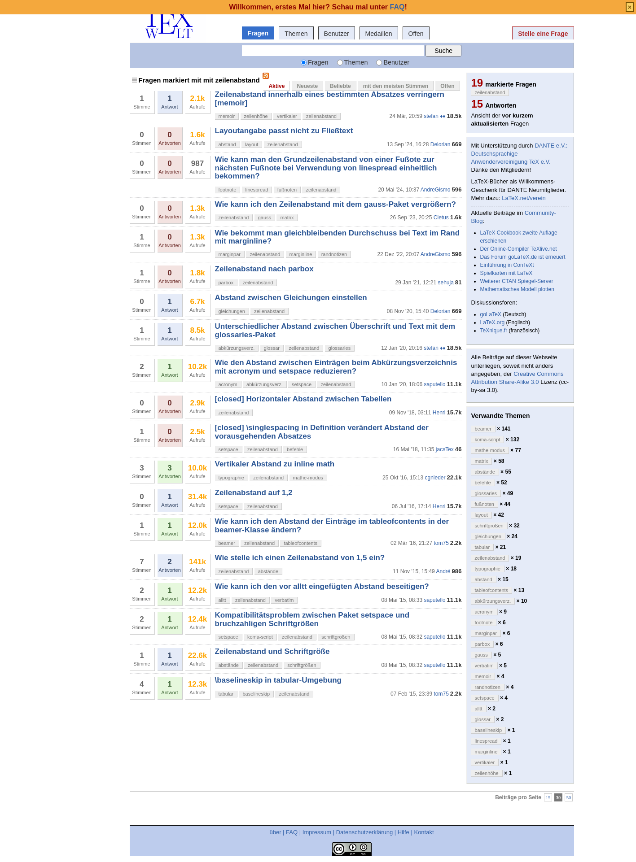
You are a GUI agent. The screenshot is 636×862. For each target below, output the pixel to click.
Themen (296, 33)
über (275, 832)
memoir (227, 116)
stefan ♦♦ (434, 116)
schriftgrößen (335, 637)
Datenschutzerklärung (364, 832)
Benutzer (336, 33)
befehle (295, 449)
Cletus (441, 217)
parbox (226, 282)
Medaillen (378, 33)
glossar (272, 348)
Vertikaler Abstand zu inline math (275, 464)
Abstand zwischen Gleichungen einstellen (291, 297)
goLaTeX (490, 314)
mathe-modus (308, 477)
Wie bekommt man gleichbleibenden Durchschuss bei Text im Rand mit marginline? (337, 237)
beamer (227, 543)
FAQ (292, 832)
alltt (222, 600)
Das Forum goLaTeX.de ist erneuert (523, 257)
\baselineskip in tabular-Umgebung (278, 680)
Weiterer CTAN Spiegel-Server (516, 281)
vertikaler (287, 116)
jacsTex (445, 449)
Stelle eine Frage (543, 33)
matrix (287, 217)
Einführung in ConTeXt (507, 265)
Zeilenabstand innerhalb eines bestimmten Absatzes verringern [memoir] (329, 98)
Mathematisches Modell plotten (517, 289)
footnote (228, 189)
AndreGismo (436, 190)
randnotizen (334, 254)
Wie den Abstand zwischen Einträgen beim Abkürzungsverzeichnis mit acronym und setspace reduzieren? (336, 366)
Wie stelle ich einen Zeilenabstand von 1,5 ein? (300, 557)
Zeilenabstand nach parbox (264, 269)
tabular (226, 694)
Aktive (276, 86)
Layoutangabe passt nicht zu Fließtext (284, 130)
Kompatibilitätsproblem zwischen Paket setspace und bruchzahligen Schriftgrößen (312, 619)
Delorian (440, 144)
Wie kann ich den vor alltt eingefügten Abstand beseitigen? (322, 586)
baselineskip (256, 694)
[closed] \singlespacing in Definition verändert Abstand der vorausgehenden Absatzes (322, 431)
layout (251, 144)
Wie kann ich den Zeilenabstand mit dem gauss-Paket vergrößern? (335, 204)
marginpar (230, 254)
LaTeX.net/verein (524, 198)
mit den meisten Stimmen (395, 86)
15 (548, 797)
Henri (439, 412)
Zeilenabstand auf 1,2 (254, 492)
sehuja (445, 282)
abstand (227, 144)
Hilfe (403, 832)
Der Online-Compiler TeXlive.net (518, 249)
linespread (257, 189)
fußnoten (287, 189)
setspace (301, 384)
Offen (416, 33)
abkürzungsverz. (237, 348)
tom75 (441, 543)
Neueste (307, 86)
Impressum (317, 832)
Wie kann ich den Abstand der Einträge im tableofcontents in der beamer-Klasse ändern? (332, 525)
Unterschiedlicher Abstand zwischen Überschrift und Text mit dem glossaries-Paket (335, 330)
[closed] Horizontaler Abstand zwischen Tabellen (303, 399)
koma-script (260, 637)
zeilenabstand (321, 116)
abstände (268, 571)
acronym (228, 384)
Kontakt (424, 832)
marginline (300, 254)
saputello (434, 384)
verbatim (284, 600)
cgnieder (435, 478)
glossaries (340, 348)
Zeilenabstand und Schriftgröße (272, 651)
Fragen (258, 33)
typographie (232, 477)
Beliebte (340, 86)
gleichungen (232, 311)
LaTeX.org (492, 322)
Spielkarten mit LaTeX (506, 273)
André (443, 571)
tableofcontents (300, 543)
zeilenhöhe (256, 116)
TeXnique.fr (494, 330)
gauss (264, 217)
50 (568, 797)
